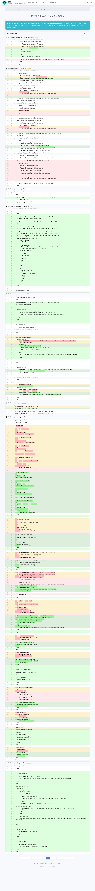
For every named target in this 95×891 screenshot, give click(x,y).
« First (23, 879)
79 (54, 879)
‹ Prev (28, 879)
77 (48, 879)
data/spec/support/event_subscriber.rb (18, 426)
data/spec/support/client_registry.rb (17, 69)
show (87, 33)
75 (41, 879)
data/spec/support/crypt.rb (14, 411)
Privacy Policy (52, 885)
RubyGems (10, 9)
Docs (59, 885)
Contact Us (35, 885)
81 (61, 879)
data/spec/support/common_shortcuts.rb (18, 210)
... (31, 879)
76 (44, 879)
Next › (66, 879)
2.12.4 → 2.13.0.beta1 (34, 9)
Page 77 (44, 9)
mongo (16, 9)
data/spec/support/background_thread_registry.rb (20, 37)
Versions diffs (23, 9)
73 (34, 879)
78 (51, 879)
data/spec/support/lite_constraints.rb (17, 782)
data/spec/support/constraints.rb (16, 300)
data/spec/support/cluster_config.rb (17, 192)
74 (37, 879)
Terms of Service (44, 885)
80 (58, 879)
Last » (71, 879)
